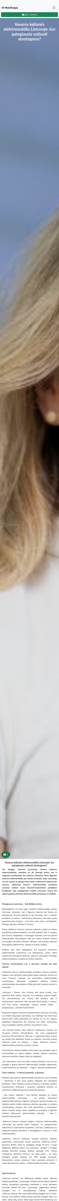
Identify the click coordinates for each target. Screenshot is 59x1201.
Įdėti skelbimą (29, 14)
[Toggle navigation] (53, 7)
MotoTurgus (10, 7)
